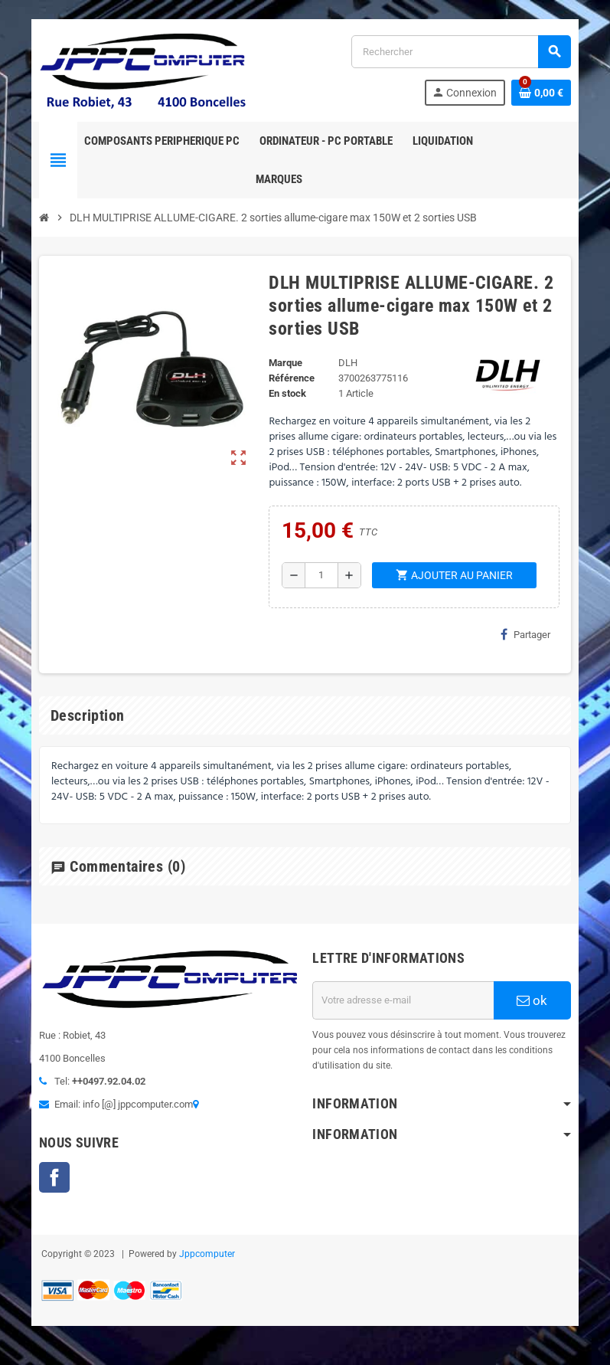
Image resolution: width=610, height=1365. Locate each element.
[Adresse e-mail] (404, 1001)
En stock (287, 394)
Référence (292, 379)
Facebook (53, 1178)
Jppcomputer (205, 1254)
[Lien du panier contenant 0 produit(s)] (543, 93)
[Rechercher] (461, 51)
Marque (285, 363)
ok (534, 1001)
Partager (528, 635)
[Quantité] (321, 576)
